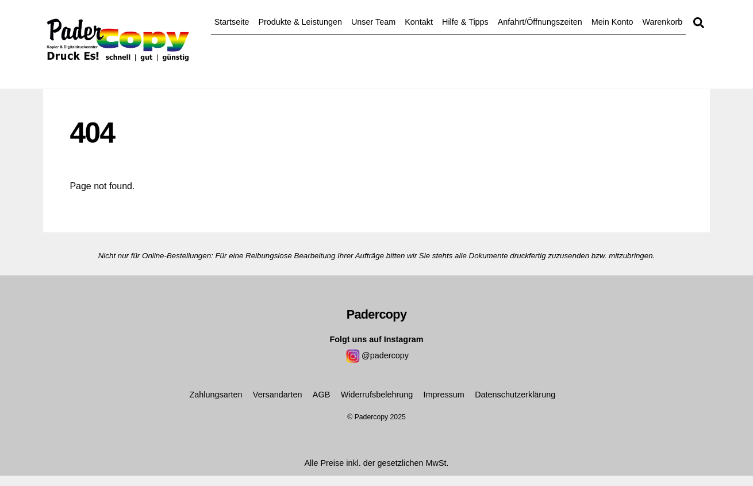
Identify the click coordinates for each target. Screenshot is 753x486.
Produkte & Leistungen (300, 21)
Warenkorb (662, 21)
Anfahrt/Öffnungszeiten (540, 21)
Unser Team (373, 21)
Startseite (231, 21)
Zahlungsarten (215, 394)
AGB (321, 394)
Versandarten (277, 394)
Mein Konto (612, 21)
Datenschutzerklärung (515, 394)
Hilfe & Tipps (465, 21)
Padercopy (372, 417)
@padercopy (376, 355)
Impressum (444, 394)
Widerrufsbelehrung (377, 394)
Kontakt (419, 21)
